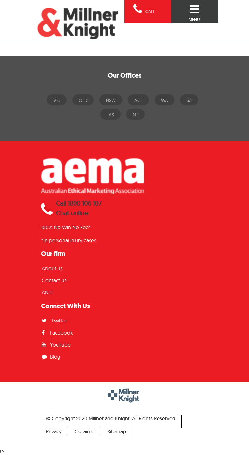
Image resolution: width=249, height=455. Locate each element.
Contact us (54, 280)
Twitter (54, 320)
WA (164, 100)
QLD (83, 100)
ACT (138, 100)
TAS (110, 115)
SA (189, 100)
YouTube (56, 344)
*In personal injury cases (68, 240)
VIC (56, 100)
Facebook (57, 332)
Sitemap (117, 431)
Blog (51, 356)
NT (135, 115)
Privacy (54, 431)
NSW (111, 100)
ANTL (48, 292)
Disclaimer (84, 431)
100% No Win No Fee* (66, 227)
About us (52, 268)
